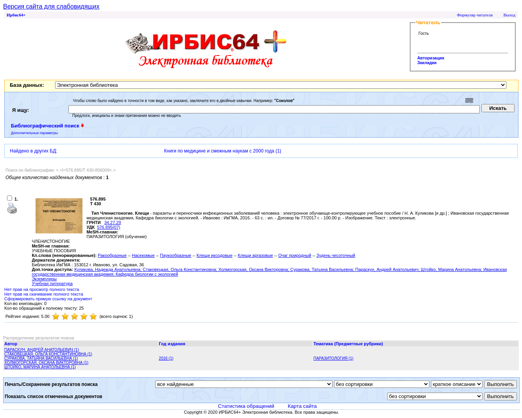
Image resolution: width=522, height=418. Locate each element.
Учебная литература (52, 283)
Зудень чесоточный (335, 255)
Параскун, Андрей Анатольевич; (388, 269)
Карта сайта (302, 406)
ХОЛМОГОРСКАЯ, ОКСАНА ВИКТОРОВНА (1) (46, 363)
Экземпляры (44, 278)
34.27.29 (112, 222)
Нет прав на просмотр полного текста (41, 289)
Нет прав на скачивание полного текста (43, 294)
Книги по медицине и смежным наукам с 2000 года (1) (222, 151)
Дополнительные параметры (34, 133)
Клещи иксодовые (214, 255)
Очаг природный (294, 255)
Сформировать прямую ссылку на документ (48, 298)
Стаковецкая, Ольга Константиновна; (180, 269)
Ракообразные (112, 255)
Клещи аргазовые (255, 255)
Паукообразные (175, 255)
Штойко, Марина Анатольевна (451, 269)
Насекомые (143, 255)
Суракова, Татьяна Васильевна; (322, 269)
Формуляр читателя (475, 15)
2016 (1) (166, 358)
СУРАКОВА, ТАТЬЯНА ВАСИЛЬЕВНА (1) (41, 358)
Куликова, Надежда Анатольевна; (108, 269)
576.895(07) (108, 227)
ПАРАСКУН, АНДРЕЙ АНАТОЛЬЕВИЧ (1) (41, 350)
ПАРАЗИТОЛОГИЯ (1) (333, 358)
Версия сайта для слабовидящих (51, 6)
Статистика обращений (246, 406)
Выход (509, 15)
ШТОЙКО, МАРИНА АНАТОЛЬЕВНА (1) (40, 367)
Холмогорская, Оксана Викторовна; (254, 269)
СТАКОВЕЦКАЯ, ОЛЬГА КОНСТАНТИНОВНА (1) (48, 354)
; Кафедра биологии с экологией (145, 274)
